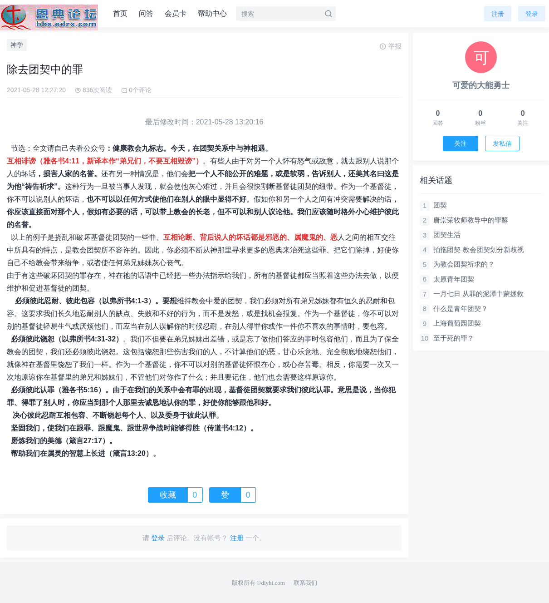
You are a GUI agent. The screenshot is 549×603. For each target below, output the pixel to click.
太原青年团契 (453, 279)
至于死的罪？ (453, 338)
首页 (120, 13)
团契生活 (447, 234)
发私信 (502, 143)
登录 (531, 13)
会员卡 (175, 13)
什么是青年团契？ (460, 308)
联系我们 (305, 582)
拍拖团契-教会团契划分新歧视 (478, 249)
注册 (497, 13)
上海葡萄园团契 (457, 323)
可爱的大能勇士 (481, 85)
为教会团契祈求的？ (464, 264)
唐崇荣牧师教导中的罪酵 (470, 220)
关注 (460, 143)
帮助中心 (212, 13)
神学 (16, 45)
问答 (146, 13)
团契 (440, 205)
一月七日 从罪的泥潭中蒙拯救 (478, 293)
